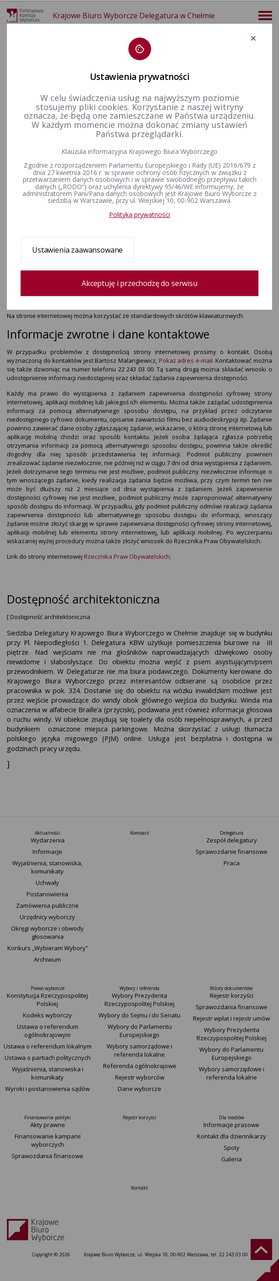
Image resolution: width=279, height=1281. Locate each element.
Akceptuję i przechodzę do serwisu (139, 283)
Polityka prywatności (139, 214)
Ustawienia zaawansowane (77, 250)
